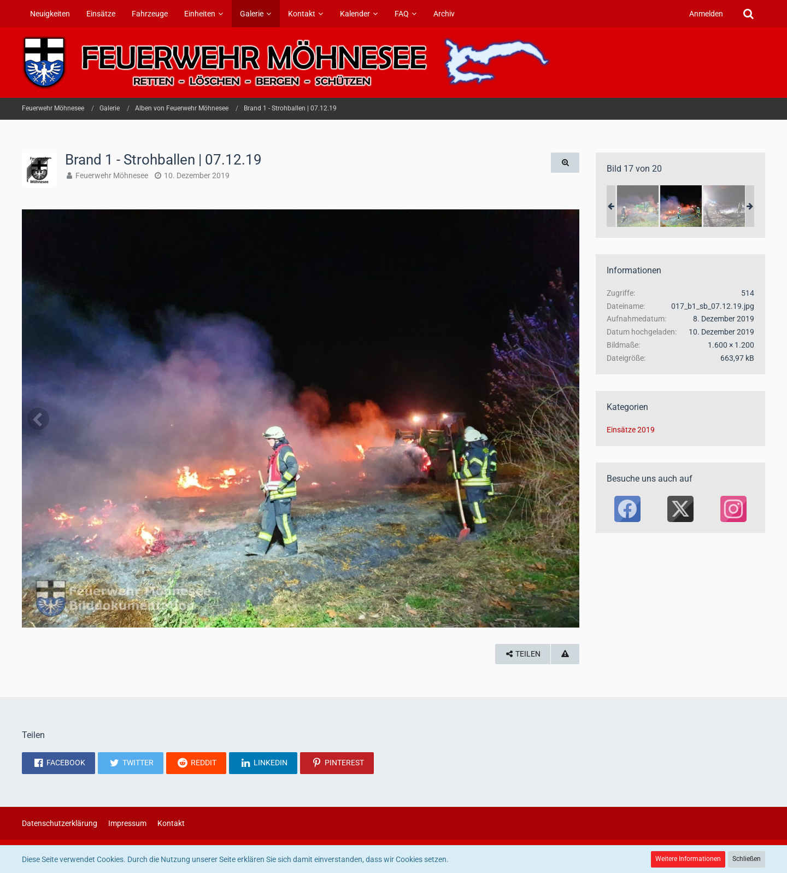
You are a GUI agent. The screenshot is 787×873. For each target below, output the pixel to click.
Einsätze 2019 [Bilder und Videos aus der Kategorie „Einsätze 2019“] (631, 429)
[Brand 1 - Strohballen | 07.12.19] (638, 206)
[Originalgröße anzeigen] (565, 163)
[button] (58, 763)
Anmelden (706, 13)
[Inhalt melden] (565, 654)
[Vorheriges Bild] (38, 419)
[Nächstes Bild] (563, 419)
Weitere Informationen (688, 859)
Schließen (746, 859)
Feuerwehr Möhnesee (111, 175)
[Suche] (748, 13)
